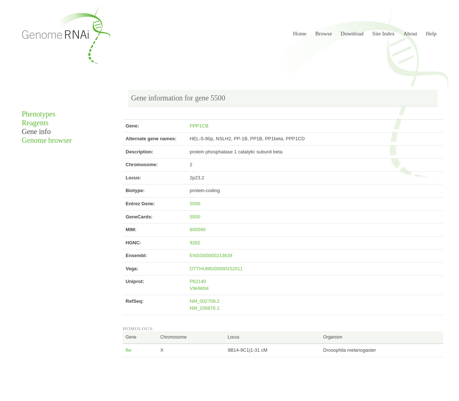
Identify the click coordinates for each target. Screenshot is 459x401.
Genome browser (47, 140)
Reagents (35, 123)
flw (128, 350)
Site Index (383, 34)
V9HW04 (199, 288)
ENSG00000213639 (211, 255)
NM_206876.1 (205, 308)
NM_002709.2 (205, 301)
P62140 (198, 281)
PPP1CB (199, 126)
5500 (195, 203)
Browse (323, 34)
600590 (198, 229)
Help (431, 34)
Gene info (36, 131)
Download (352, 34)
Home (300, 34)
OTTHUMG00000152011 (216, 268)
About (410, 34)
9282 (195, 242)
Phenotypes (39, 114)
